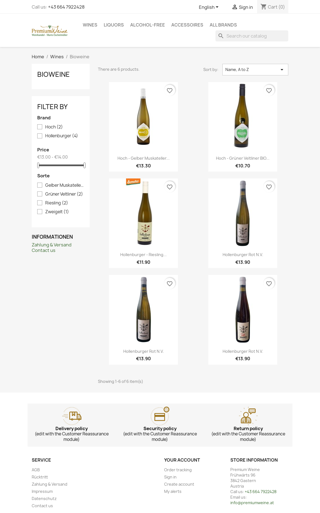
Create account (179, 484)
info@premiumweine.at (252, 502)
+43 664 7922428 (66, 7)
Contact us (43, 250)
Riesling (56, 203)
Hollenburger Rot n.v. (243, 254)
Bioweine (53, 74)
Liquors (114, 25)
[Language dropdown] (209, 7)
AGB (36, 469)
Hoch (54, 127)
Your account (182, 460)
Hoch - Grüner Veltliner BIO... (243, 158)
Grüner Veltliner (64, 194)
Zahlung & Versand (51, 245)
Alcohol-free (147, 25)
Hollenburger (61, 136)
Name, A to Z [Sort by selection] (255, 69)
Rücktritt (40, 477)
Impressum (42, 491)
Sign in (170, 477)
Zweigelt (57, 212)
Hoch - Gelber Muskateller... (144, 158)
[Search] (251, 35)
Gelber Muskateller (64, 185)
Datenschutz (44, 498)
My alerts (173, 491)
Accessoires (187, 25)
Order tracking (178, 469)
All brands (223, 25)
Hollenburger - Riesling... (143, 254)
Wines (90, 25)
